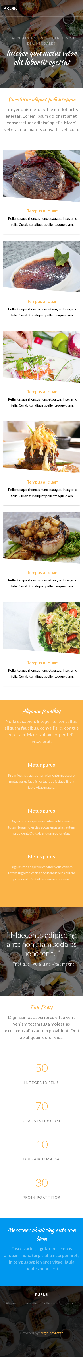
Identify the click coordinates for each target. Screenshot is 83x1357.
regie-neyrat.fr (52, 1333)
